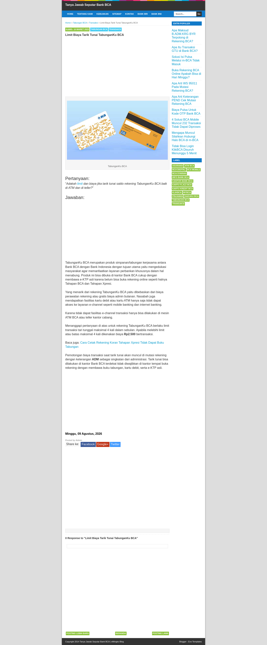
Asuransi (177, 166)
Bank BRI (143, 14)
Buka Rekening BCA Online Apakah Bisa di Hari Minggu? (186, 74)
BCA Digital (178, 170)
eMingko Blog (117, 641)
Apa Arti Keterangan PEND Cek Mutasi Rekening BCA (185, 100)
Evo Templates (195, 641)
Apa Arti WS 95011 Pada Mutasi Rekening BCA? (184, 87)
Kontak (129, 14)
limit (79, 183)
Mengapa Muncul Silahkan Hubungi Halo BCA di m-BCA (185, 136)
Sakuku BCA (192, 196)
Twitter (115, 444)
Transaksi (115, 29)
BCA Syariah (179, 173)
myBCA (187, 192)
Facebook (88, 444)
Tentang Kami (85, 14)
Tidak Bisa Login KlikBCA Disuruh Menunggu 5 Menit (184, 149)
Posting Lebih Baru (77, 633)
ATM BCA (189, 166)
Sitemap (117, 14)
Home (70, 14)
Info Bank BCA (180, 177)
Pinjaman (177, 196)
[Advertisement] (117, 65)
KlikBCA (177, 192)
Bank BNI (157, 14)
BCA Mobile (193, 170)
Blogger (182, 641)
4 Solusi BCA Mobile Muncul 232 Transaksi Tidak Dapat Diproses (186, 123)
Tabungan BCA (99, 29)
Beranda (121, 633)
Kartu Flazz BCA (182, 185)
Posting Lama (160, 633)
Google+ (103, 444)
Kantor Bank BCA (182, 181)
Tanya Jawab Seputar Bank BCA (88, 4)
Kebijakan (103, 14)
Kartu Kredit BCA (182, 189)
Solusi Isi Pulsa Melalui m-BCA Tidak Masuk (186, 60)
